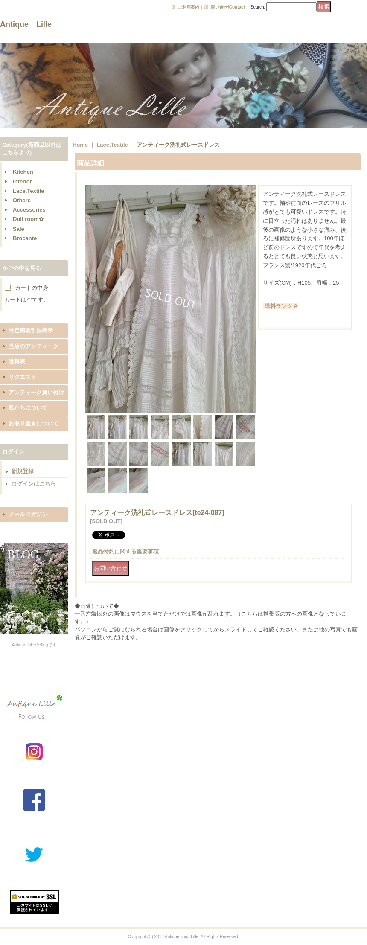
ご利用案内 (188, 7)
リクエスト (22, 377)
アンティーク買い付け (36, 392)
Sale (18, 229)
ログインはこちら (34, 483)
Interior (22, 181)
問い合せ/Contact (228, 7)
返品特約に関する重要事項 (125, 551)
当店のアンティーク (33, 346)
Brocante (25, 238)
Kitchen (23, 172)
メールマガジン (28, 514)
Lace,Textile (28, 191)
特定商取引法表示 (31, 330)
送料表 (17, 361)
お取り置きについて (33, 423)
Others (22, 200)
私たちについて (28, 407)
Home (80, 145)
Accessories (29, 209)
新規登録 (23, 471)
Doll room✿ (28, 219)
